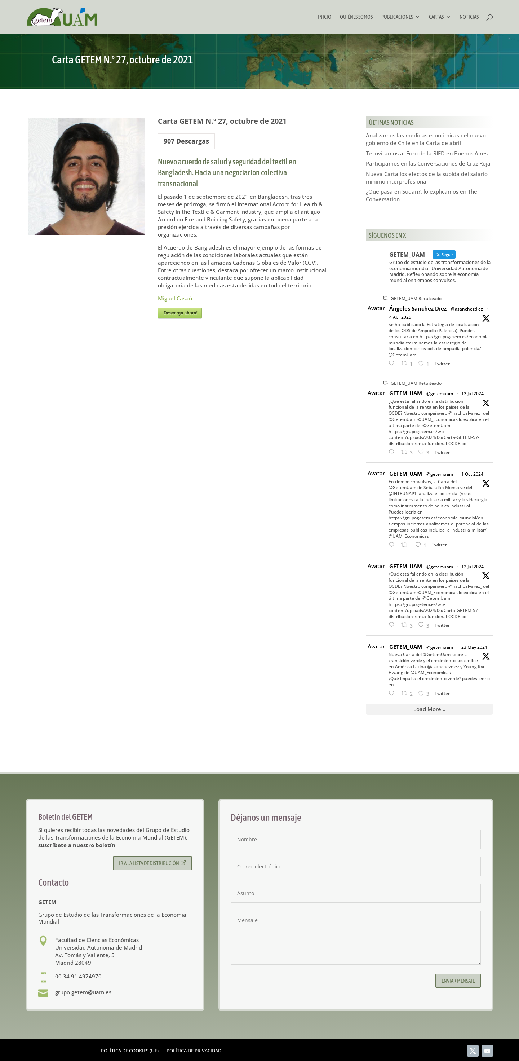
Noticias (469, 17)
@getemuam (439, 394)
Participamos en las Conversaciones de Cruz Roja (428, 163)
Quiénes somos (356, 17)
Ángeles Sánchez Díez (418, 308)
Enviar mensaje (458, 981)
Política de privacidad (194, 1051)
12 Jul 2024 (472, 394)
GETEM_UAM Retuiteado (416, 298)
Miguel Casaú (175, 298)
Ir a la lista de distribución (152, 863)
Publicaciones (397, 17)
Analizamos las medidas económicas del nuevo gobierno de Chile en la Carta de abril (426, 139)
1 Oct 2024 (472, 474)
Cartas (436, 17)
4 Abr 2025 (400, 317)
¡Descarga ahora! (180, 313)
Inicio (324, 17)
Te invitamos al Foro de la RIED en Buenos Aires (427, 153)
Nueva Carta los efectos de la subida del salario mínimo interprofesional (427, 177)
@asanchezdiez (467, 309)
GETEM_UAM (405, 393)
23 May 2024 (474, 647)
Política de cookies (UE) (130, 1051)
